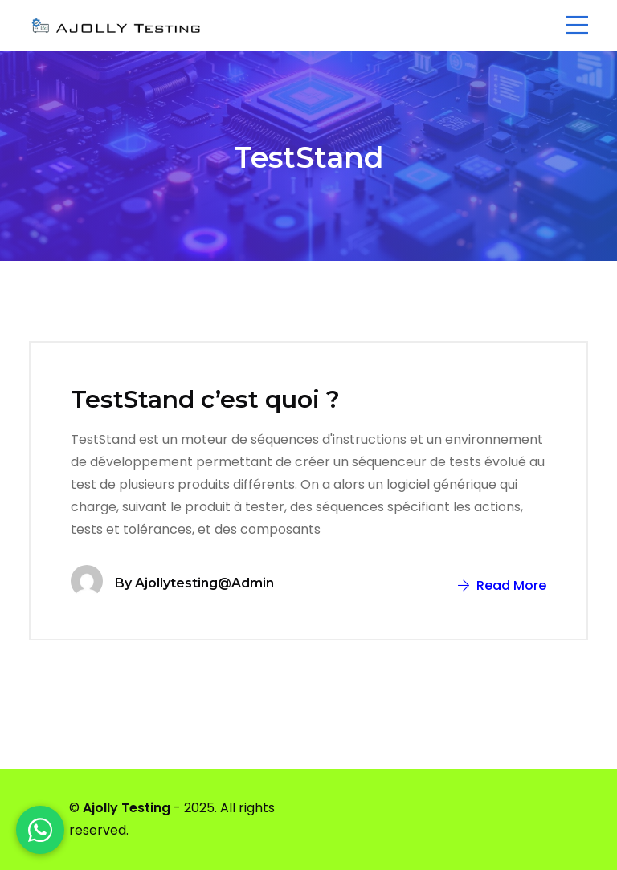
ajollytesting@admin (204, 583)
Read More (502, 585)
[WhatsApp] (40, 830)
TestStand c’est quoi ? (205, 399)
